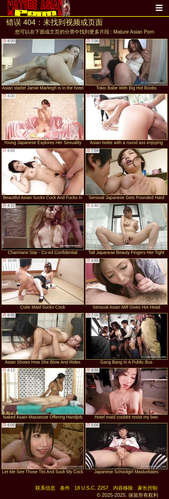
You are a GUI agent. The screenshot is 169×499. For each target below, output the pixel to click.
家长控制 (148, 488)
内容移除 (123, 488)
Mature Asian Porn (133, 31)
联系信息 (45, 488)
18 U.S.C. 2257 (91, 488)
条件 (65, 488)
